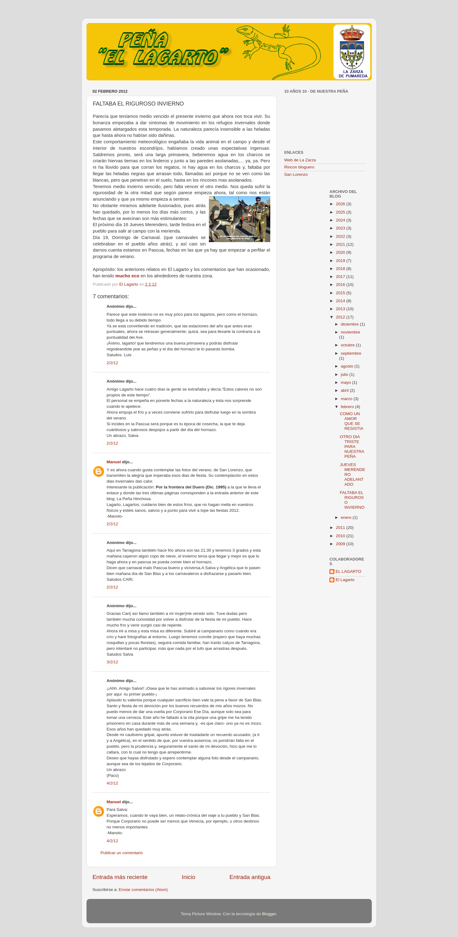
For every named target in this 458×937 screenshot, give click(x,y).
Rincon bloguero (299, 167)
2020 (341, 252)
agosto (347, 366)
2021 (341, 244)
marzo (347, 398)
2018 (341, 268)
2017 (341, 276)
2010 (341, 536)
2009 (341, 544)
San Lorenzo (296, 174)
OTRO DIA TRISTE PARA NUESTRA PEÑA (352, 446)
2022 (341, 236)
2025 (341, 212)
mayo (346, 382)
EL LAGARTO (348, 571)
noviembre (350, 332)
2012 (341, 317)
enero (346, 517)
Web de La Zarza (300, 160)
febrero (348, 406)
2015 (341, 293)
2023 (341, 228)
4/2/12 (112, 783)
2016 (341, 284)
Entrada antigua (249, 877)
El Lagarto (345, 579)
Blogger (269, 914)
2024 (341, 220)
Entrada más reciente (120, 877)
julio (345, 374)
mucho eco (127, 275)
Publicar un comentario (122, 852)
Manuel (114, 462)
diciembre (350, 324)
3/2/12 (112, 662)
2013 (341, 309)
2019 (341, 260)
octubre (348, 345)
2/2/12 (112, 363)
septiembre (351, 353)
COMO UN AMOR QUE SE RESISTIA (352, 421)
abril (345, 390)
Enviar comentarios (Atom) (143, 889)
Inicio (188, 877)
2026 (341, 204)
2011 (341, 527)
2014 (341, 301)
